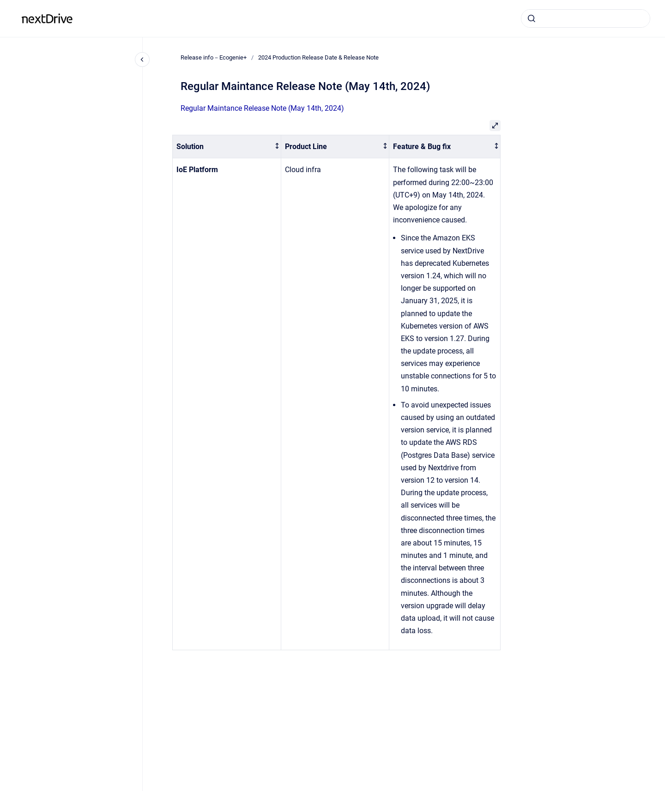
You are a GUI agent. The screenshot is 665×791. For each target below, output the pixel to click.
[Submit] (531, 18)
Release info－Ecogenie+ (127, 18)
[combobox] (585, 18)
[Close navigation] (142, 59)
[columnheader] (227, 146)
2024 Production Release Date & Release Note (318, 57)
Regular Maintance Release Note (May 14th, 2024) (262, 108)
